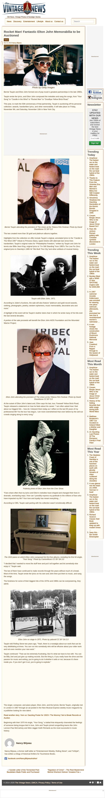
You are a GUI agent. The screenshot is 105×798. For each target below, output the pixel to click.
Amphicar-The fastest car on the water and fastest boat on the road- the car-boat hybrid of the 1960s (94, 166)
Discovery (17, 21)
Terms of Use (56, 783)
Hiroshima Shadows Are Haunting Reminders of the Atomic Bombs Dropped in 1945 (94, 205)
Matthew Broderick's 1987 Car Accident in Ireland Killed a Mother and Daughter (94, 422)
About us (48, 21)
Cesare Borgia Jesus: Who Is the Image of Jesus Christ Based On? (94, 221)
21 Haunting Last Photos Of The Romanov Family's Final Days (94, 437)
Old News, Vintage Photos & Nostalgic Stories (24, 17)
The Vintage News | (23, 783)
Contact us (58, 21)
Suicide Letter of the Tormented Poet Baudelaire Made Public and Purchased (23, 771)
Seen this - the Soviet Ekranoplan (94, 534)
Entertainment (29, 21)
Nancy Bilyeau (17, 43)
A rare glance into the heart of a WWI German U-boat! (94, 487)
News (9, 21)
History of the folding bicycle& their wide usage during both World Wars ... (94, 407)
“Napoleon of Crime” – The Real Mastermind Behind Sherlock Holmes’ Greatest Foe (66, 771)
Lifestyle (40, 21)
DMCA (34, 783)
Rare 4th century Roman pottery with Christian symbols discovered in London (94, 236)
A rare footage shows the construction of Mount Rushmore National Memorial (94, 332)
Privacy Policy (44, 783)
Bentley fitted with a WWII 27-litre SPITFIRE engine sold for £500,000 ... (94, 282)
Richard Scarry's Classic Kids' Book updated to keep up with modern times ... (94, 522)
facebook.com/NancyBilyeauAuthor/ (21, 758)
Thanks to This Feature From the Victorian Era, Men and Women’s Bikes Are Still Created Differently (94, 186)
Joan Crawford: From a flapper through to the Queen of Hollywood (94, 348)
